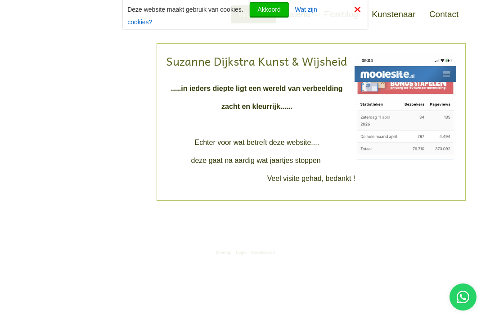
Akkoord (268, 9)
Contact (444, 14)
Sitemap (224, 252)
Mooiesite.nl (262, 252)
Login (241, 252)
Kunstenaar (393, 14)
